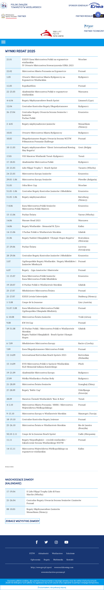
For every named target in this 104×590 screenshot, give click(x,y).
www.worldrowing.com (63, 567)
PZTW (32, 553)
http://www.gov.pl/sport (41, 567)
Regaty (47, 559)
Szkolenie (70, 553)
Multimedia (58, 559)
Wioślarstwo (57, 553)
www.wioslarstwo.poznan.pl (53, 572)
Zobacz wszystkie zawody (22, 521)
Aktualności (43, 553)
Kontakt (69, 559)
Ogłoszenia (35, 559)
